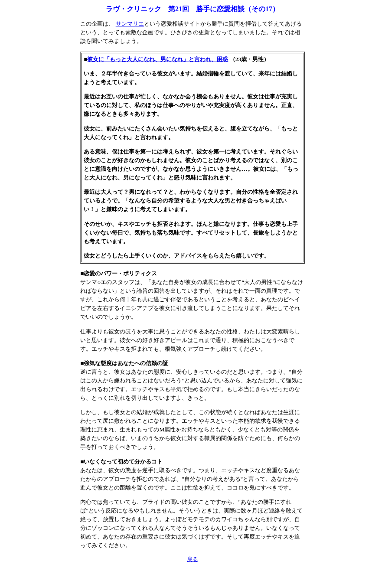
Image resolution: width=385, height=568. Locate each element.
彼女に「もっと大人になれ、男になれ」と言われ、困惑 (157, 59)
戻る (192, 559)
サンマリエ (130, 23)
